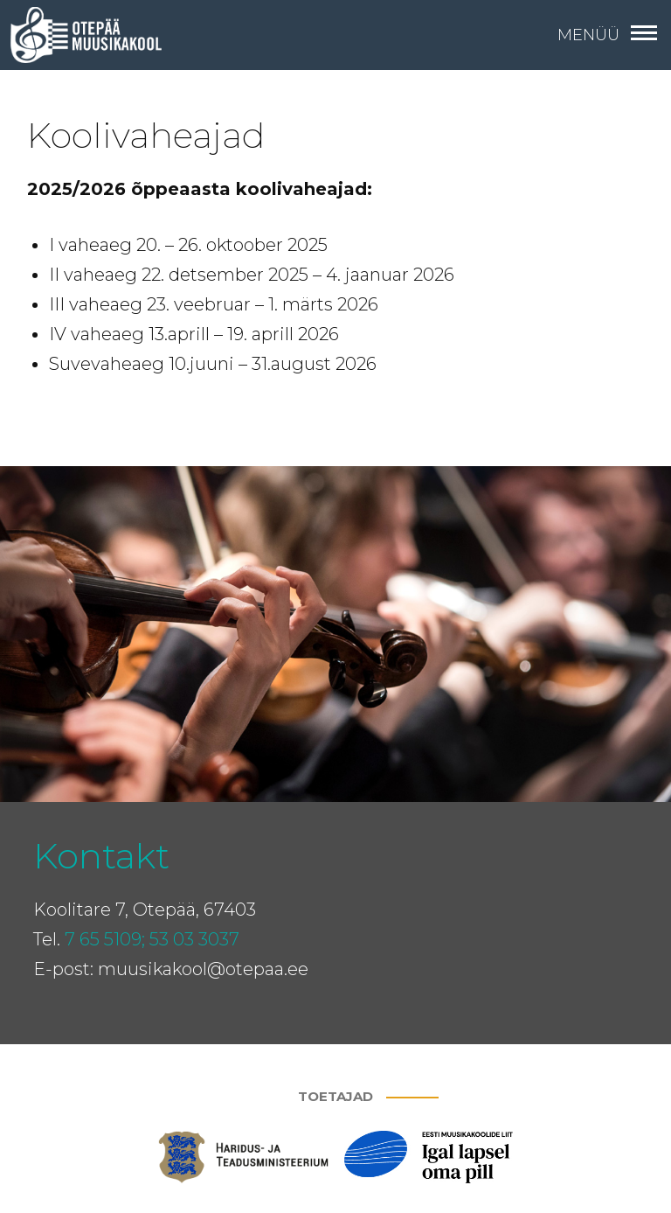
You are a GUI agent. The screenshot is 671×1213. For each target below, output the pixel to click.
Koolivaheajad (146, 135)
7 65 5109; (105, 939)
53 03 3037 (194, 939)
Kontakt (101, 855)
